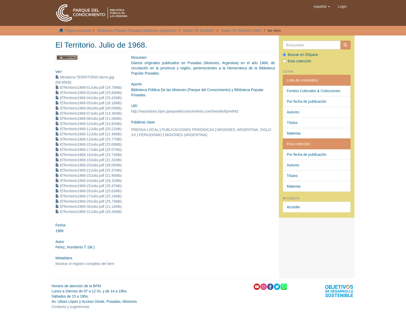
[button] (322, 6)
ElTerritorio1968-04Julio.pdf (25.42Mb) (88, 98)
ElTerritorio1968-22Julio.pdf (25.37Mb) (88, 170)
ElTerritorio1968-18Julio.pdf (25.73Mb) (88, 155)
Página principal (78, 30)
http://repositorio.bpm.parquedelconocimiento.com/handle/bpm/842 (184, 111)
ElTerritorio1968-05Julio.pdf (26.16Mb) (88, 103)
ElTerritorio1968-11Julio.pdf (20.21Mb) (88, 129)
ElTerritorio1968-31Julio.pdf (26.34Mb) (88, 212)
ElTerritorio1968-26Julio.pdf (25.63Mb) (88, 191)
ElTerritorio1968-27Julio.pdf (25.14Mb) (88, 196)
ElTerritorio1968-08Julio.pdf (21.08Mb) (88, 118)
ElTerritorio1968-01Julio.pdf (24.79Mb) (88, 87)
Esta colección (297, 61)
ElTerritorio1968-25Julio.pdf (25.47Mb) (88, 186)
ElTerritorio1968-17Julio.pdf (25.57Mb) (88, 150)
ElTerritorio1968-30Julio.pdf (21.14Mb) (88, 206)
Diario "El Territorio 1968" (241, 30)
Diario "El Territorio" (199, 30)
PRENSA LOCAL (144, 130)
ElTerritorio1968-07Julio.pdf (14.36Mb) (88, 113)
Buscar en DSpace (300, 55)
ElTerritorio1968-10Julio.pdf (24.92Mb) (88, 124)
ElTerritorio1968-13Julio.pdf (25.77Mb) (88, 139)
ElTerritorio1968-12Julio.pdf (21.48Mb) (88, 134)
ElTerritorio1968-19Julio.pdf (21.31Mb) (88, 160)
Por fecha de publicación (307, 101)
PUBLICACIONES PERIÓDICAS (188, 130)
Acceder (293, 207)
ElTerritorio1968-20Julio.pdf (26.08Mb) (88, 165)
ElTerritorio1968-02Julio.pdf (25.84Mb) (88, 93)
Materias (294, 133)
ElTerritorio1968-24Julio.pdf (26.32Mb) (88, 181)
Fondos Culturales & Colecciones (313, 91)
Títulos (292, 123)
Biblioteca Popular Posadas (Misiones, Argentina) (137, 30)
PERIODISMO (150, 135)
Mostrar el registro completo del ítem (84, 264)
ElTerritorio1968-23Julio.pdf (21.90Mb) (88, 175)
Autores (293, 112)
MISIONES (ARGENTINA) (186, 135)
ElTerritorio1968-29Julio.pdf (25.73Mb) (88, 201)
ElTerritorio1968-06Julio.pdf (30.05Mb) (88, 108)
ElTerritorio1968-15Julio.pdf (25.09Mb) (88, 144)
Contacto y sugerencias (70, 307)
